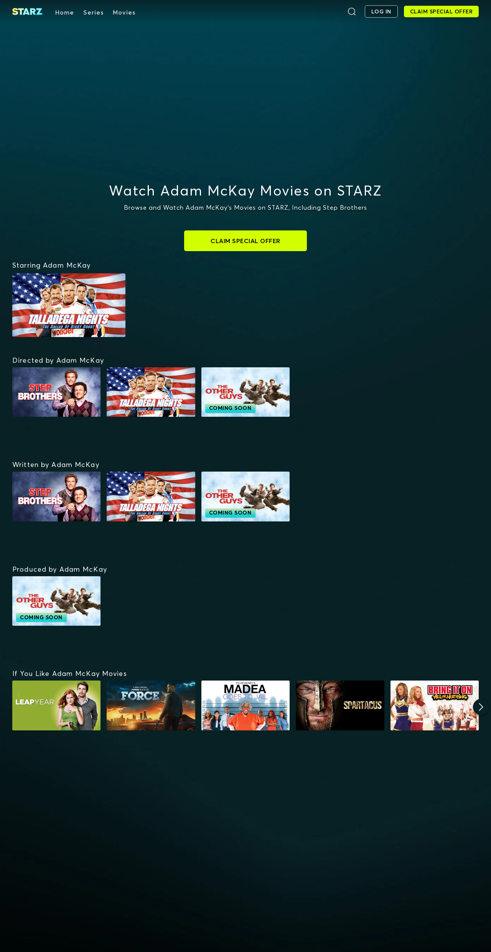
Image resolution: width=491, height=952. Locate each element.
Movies (124, 12)
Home (64, 12)
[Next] (481, 707)
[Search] (352, 11)
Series (93, 12)
